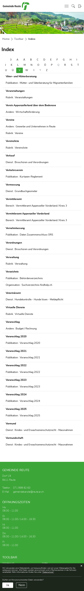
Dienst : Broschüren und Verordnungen (27, 162)
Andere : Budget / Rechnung (21, 328)
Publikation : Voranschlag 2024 (23, 401)
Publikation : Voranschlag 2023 (23, 386)
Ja (7, 585)
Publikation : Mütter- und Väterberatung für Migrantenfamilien (39, 83)
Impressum (8, 563)
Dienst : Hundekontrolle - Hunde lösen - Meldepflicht (34, 299)
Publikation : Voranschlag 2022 (23, 372)
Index (45, 563)
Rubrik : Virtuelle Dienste (19, 314)
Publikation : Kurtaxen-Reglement (24, 176)
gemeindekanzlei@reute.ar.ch (28, 492)
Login (80, 6)
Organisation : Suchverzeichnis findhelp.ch (29, 285)
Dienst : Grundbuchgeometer (21, 191)
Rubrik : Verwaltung (16, 264)
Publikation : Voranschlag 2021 (23, 357)
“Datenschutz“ (48, 572)
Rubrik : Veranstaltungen (19, 97)
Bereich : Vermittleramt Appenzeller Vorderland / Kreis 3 (36, 206)
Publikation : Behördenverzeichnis (24, 278)
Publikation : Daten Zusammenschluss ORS (29, 234)
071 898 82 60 (21, 488)
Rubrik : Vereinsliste (16, 148)
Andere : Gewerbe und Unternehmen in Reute (30, 126)
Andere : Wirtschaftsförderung (23, 112)
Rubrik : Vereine (14, 133)
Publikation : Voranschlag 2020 (23, 343)
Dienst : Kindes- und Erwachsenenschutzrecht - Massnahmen (39, 430)
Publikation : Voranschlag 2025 (23, 415)
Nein (22, 585)
